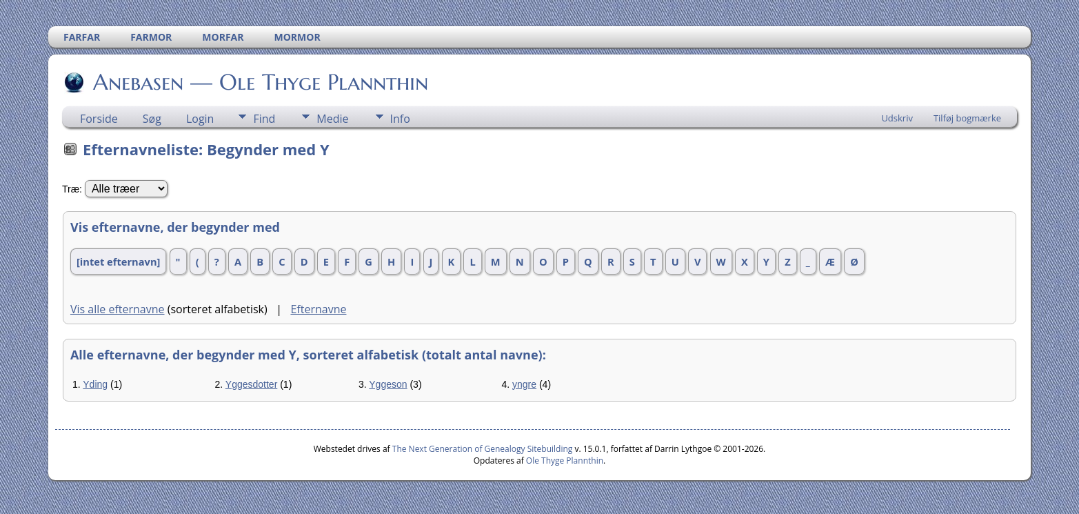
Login (200, 118)
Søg (152, 118)
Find (264, 118)
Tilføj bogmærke (967, 118)
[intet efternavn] (118, 261)
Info (400, 118)
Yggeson (388, 384)
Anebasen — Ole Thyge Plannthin (259, 82)
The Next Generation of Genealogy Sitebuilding (482, 449)
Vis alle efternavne (117, 309)
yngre (524, 384)
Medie (332, 118)
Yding (95, 384)
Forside (99, 118)
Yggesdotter (251, 384)
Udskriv (897, 118)
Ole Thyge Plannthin (564, 460)
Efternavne (318, 309)
